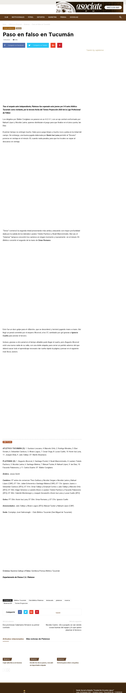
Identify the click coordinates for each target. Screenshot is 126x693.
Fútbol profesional (15, 24)
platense (59, 517)
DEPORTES (41, 17)
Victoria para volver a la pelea (68, 580)
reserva (67, 517)
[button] (120, 17)
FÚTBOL (30, 17)
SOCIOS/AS (74, 17)
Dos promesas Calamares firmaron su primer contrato (21, 543)
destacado (49, 517)
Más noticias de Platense (38, 556)
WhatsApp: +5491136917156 (103, 611)
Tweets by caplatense (95, 50)
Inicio (4, 24)
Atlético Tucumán (20, 517)
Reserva (27, 24)
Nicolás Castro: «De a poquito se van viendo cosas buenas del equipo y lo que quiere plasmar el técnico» (63, 544)
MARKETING (52, 17)
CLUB (6, 17)
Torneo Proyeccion (21, 520)
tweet (58, 530)
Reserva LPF (8, 520)
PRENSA (63, 17)
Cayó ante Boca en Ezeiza (12, 580)
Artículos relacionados (13, 556)
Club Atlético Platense (36, 517)
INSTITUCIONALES (18, 17)
